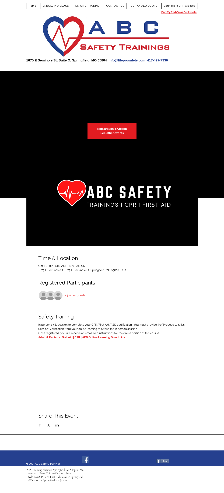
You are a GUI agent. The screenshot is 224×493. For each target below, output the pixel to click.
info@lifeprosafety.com (127, 60)
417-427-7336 (157, 60)
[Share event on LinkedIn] (57, 425)
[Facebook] (85, 459)
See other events (112, 133)
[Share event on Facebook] (40, 425)
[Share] (162, 461)
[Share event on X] (48, 425)
